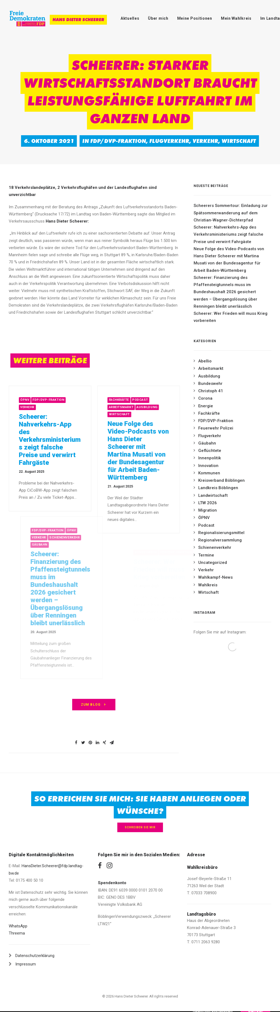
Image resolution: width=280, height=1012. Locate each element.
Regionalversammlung (220, 540)
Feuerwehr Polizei (215, 428)
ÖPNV (31, 400)
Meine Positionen (194, 18)
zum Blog (94, 705)
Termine (206, 555)
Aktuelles (130, 18)
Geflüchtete (209, 450)
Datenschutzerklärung (34, 955)
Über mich (158, 18)
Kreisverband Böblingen (221, 480)
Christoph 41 (210, 390)
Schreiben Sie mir (140, 827)
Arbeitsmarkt (139, 407)
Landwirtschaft (213, 495)
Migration (207, 510)
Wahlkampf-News (215, 577)
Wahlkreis (207, 585)
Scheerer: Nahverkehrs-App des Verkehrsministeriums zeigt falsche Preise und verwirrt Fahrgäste (56, 439)
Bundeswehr (210, 383)
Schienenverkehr (214, 547)
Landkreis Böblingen (218, 487)
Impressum (25, 964)
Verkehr (205, 141)
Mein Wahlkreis (236, 18)
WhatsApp (18, 926)
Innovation (208, 465)
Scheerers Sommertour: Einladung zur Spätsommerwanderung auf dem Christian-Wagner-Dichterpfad (231, 213)
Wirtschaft (238, 141)
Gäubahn (207, 443)
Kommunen (209, 473)
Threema (17, 933)
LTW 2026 (207, 502)
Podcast (159, 400)
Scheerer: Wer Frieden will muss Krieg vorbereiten (230, 317)
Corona (205, 398)
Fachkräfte (137, 400)
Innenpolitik (209, 457)
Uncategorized (212, 562)
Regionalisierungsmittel (221, 532)
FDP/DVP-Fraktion (118, 141)
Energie (205, 405)
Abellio (205, 361)
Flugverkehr (169, 141)
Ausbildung (165, 407)
